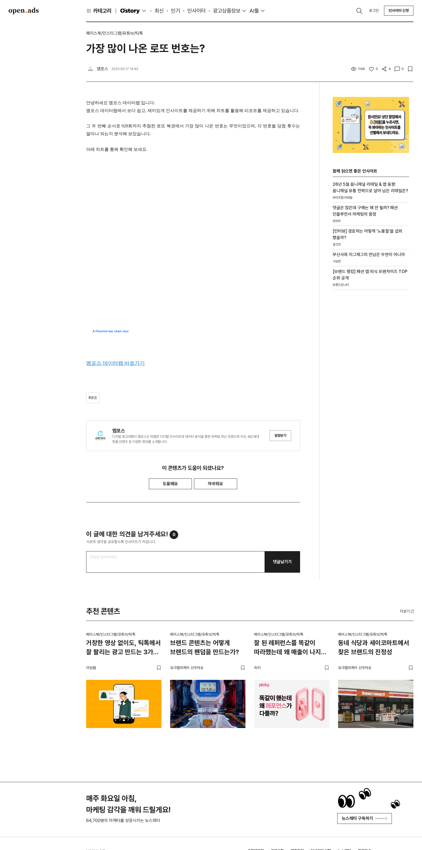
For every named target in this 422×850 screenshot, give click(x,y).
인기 (175, 11)
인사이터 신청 (399, 10)
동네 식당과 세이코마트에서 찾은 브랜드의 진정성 (373, 647)
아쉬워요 (215, 483)
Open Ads (24, 10)
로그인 (374, 10)
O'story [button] (133, 10)
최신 (159, 11)
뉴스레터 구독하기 (364, 818)
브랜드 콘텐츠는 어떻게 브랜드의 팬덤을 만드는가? (204, 647)
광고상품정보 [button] (226, 11)
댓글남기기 (282, 561)
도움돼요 (170, 483)
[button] (407, 611)
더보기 (407, 611)
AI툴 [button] (254, 11)
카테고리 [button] (98, 11)
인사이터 (196, 11)
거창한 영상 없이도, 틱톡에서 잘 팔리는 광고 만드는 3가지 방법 (123, 648)
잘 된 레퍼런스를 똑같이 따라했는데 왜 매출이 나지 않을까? (287, 648)
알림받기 (280, 435)
